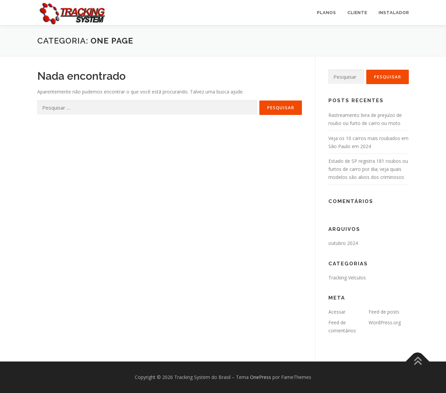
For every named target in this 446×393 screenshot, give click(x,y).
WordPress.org (385, 322)
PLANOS (326, 12)
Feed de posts (384, 312)
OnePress (260, 377)
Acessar (336, 312)
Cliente (357, 12)
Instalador (394, 12)
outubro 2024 (343, 243)
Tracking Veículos (347, 277)
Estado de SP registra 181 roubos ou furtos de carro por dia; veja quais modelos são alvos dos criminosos (368, 169)
